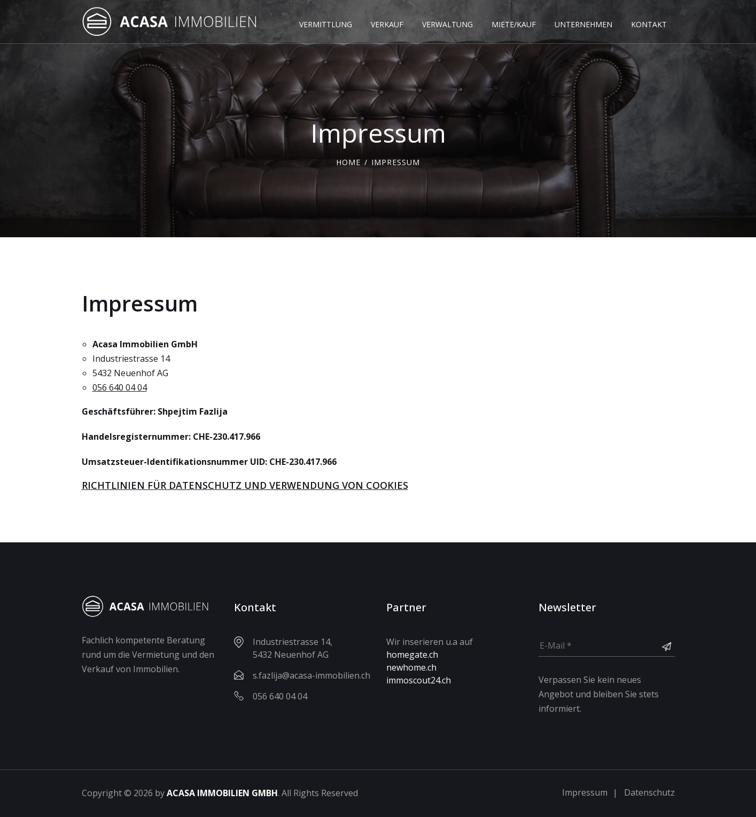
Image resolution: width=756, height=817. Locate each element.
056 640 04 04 (119, 387)
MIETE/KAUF (514, 24)
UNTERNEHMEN (583, 24)
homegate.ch (412, 654)
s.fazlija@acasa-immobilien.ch (311, 675)
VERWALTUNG (447, 24)
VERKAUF (387, 24)
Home (348, 162)
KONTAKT (649, 24)
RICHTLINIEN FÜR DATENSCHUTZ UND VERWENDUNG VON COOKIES (245, 485)
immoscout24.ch (418, 680)
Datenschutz (649, 792)
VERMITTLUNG (325, 24)
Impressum (584, 792)
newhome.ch (411, 667)
